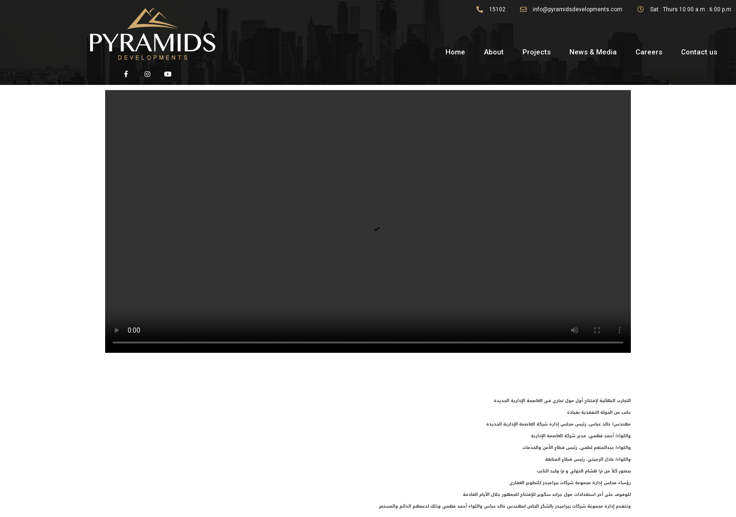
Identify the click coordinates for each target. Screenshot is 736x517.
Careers (649, 52)
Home (455, 52)
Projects (536, 52)
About (494, 52)
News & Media (593, 52)
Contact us (699, 52)
